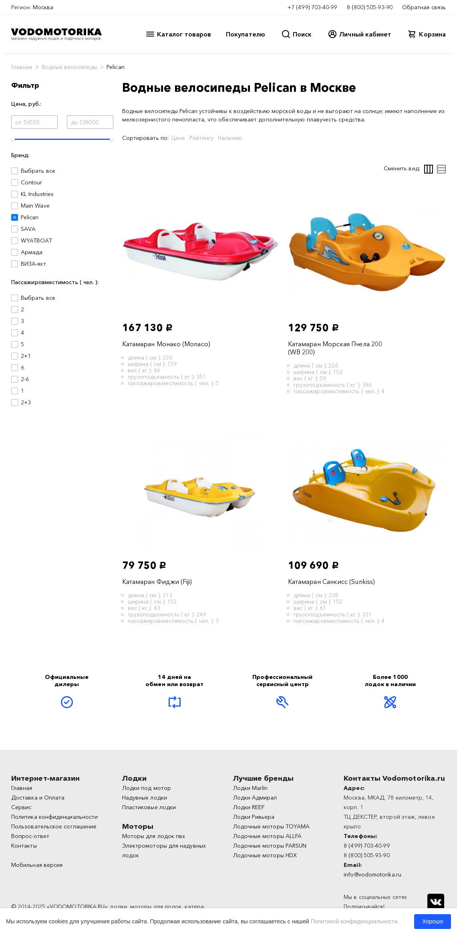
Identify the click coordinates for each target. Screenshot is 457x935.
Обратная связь (424, 7)
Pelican (30, 217)
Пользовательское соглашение (54, 826)
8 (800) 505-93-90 (370, 7)
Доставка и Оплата (37, 797)
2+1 (26, 355)
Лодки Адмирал (255, 797)
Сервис (21, 807)
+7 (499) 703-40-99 (312, 7)
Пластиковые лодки (149, 807)
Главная (21, 67)
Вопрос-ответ (30, 836)
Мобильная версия (36, 864)
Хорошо (432, 921)
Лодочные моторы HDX (265, 855)
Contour (31, 182)
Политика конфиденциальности (54, 816)
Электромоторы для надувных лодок (164, 850)
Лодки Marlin (250, 788)
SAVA (28, 228)
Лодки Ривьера (254, 816)
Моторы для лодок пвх (153, 836)
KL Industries (37, 194)
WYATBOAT (36, 240)
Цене (178, 137)
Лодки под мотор (146, 788)
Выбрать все (38, 170)
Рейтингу (201, 137)
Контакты (24, 845)
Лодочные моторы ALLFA (267, 836)
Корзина (432, 34)
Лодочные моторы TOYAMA (271, 826)
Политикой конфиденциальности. (355, 921)
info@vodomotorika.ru (372, 874)
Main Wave (35, 205)
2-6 (25, 379)
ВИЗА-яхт (33, 263)
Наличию (230, 137)
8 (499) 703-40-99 (366, 845)
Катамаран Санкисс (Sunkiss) (331, 582)
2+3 (26, 402)
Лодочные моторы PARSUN (270, 845)
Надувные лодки (144, 797)
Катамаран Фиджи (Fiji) (157, 582)
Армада (31, 252)
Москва (43, 7)
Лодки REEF (249, 807)
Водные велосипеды (69, 67)
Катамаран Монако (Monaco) (166, 344)
